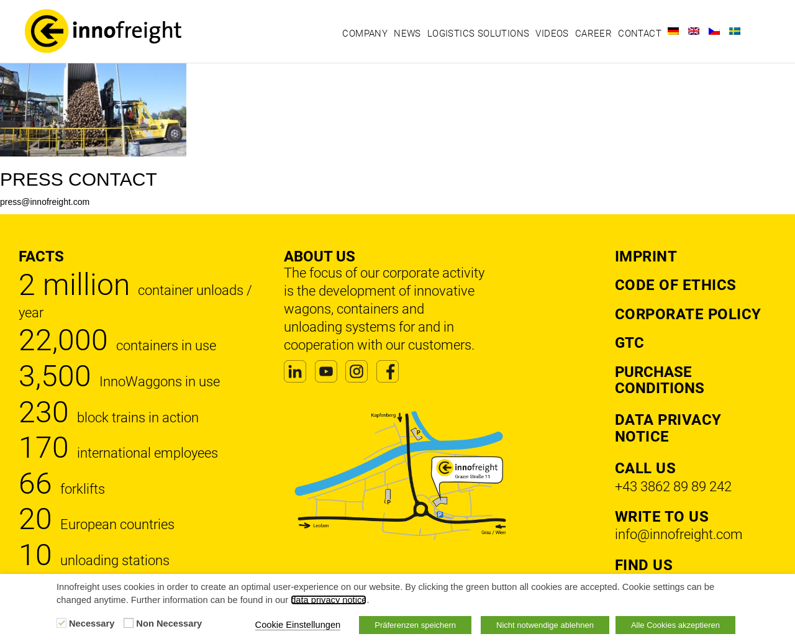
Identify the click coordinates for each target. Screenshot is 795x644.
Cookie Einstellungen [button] (298, 625)
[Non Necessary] (129, 623)
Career (593, 33)
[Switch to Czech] (714, 31)
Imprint (646, 256)
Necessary (91, 623)
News (407, 33)
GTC (629, 342)
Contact (639, 33)
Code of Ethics (676, 285)
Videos (551, 33)
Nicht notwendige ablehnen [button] (545, 625)
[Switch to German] (673, 31)
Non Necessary (169, 623)
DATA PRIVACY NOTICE (668, 428)
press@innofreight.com (44, 202)
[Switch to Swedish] (734, 31)
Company (365, 33)
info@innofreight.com (679, 534)
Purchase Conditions (659, 380)
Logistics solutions (478, 33)
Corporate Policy (688, 314)
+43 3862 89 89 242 (673, 486)
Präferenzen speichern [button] (415, 625)
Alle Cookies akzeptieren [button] (675, 625)
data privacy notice (328, 600)
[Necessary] (61, 623)
